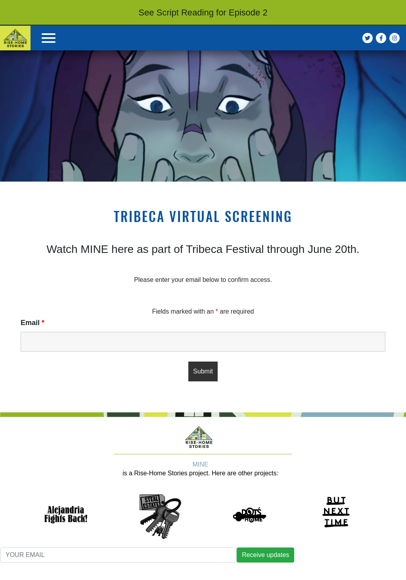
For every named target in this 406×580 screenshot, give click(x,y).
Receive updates (265, 554)
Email (32, 323)
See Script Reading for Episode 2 (202, 12)
